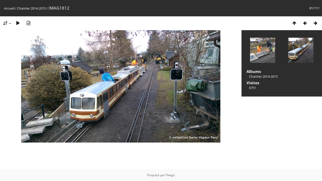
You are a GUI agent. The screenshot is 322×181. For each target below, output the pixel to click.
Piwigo (170, 175)
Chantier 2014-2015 (31, 8)
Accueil (9, 8)
